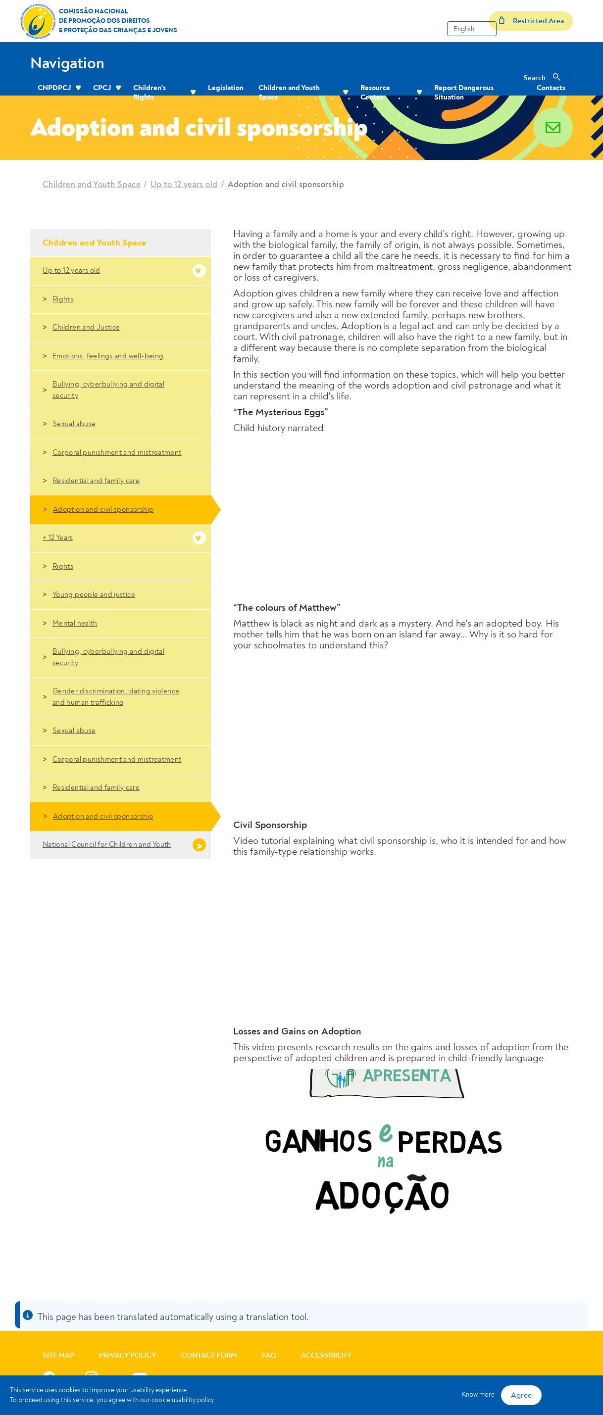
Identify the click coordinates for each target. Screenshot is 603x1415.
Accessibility (326, 1355)
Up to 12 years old (184, 184)
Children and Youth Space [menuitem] (289, 92)
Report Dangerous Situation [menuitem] (464, 92)
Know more (478, 1394)
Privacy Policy (127, 1355)
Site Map (58, 1355)
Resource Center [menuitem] (375, 92)
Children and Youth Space (92, 184)
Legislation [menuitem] (226, 88)
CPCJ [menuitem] (102, 88)
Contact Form (209, 1355)
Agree (521, 1395)
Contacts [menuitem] (551, 88)
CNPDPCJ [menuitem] (54, 88)
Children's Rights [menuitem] (149, 92)
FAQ (269, 1355)
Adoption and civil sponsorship (286, 184)
